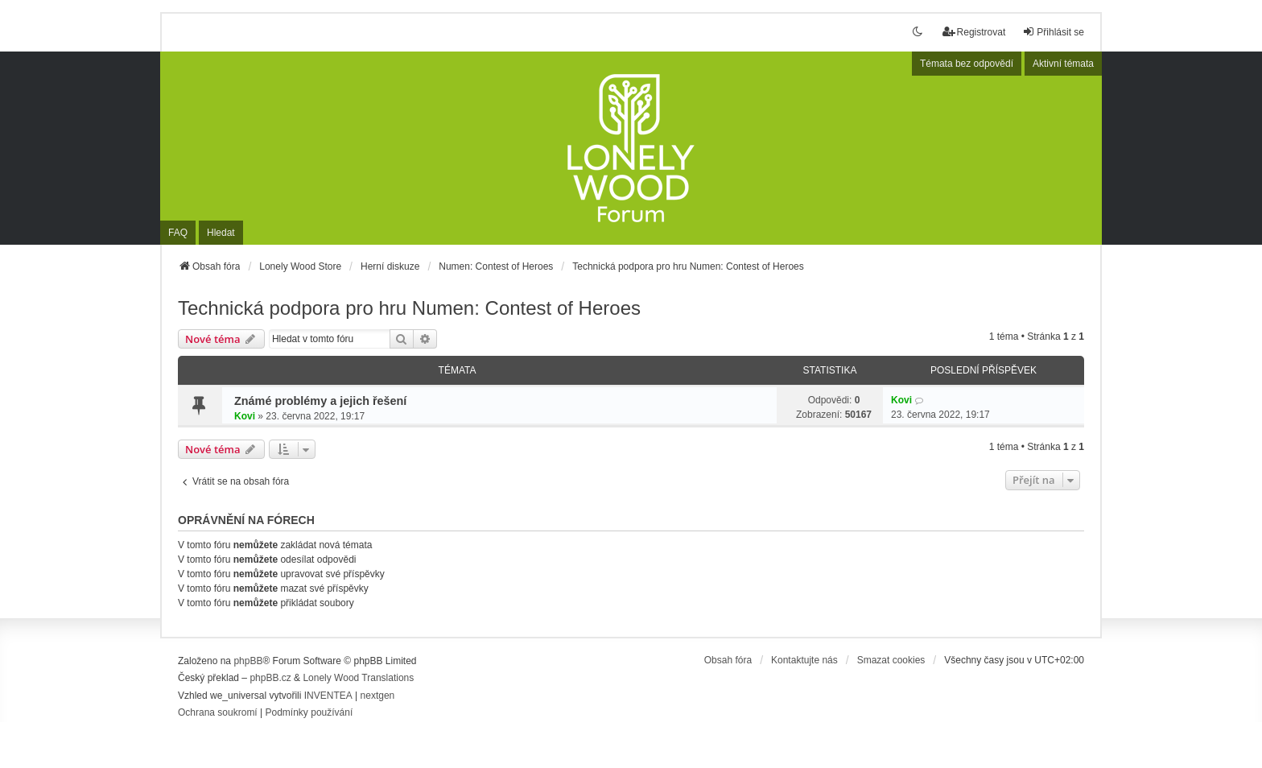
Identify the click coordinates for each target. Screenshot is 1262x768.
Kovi (244, 416)
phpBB (247, 661)
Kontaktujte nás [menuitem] (804, 660)
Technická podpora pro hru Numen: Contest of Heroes (409, 308)
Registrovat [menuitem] (974, 32)
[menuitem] (218, 713)
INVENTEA (328, 695)
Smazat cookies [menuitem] (891, 660)
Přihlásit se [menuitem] (1053, 32)
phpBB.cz (270, 677)
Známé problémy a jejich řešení (320, 400)
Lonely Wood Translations (358, 677)
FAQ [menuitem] (178, 232)
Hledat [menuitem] (221, 232)
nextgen (378, 695)
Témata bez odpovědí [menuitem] (966, 63)
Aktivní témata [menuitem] (1063, 63)
